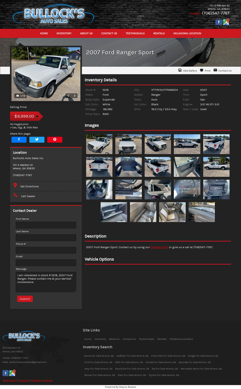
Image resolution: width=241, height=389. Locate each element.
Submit (25, 299)
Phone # (21, 243)
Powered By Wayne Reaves (120, 386)
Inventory (100, 339)
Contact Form (159, 247)
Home (87, 339)
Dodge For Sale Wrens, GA (203, 355)
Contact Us (24, 380)
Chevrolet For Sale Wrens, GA (168, 355)
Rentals (162, 339)
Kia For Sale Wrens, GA (165, 368)
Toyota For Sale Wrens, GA (164, 375)
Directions (37, 380)
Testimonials (146, 339)
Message (22, 268)
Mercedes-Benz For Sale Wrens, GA (201, 368)
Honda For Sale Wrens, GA (161, 362)
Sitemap (48, 380)
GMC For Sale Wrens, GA (129, 362)
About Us (114, 339)
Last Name (23, 231)
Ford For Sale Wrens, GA (98, 362)
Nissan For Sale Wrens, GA (99, 375)
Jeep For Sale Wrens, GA (98, 368)
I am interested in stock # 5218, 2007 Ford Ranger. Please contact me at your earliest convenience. (46, 282)
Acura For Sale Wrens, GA (99, 355)
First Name (23, 218)
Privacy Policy (9, 380)
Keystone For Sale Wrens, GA (132, 368)
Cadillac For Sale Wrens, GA (132, 355)
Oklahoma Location (181, 339)
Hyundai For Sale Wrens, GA (195, 362)
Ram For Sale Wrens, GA (132, 375)
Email (19, 256)
